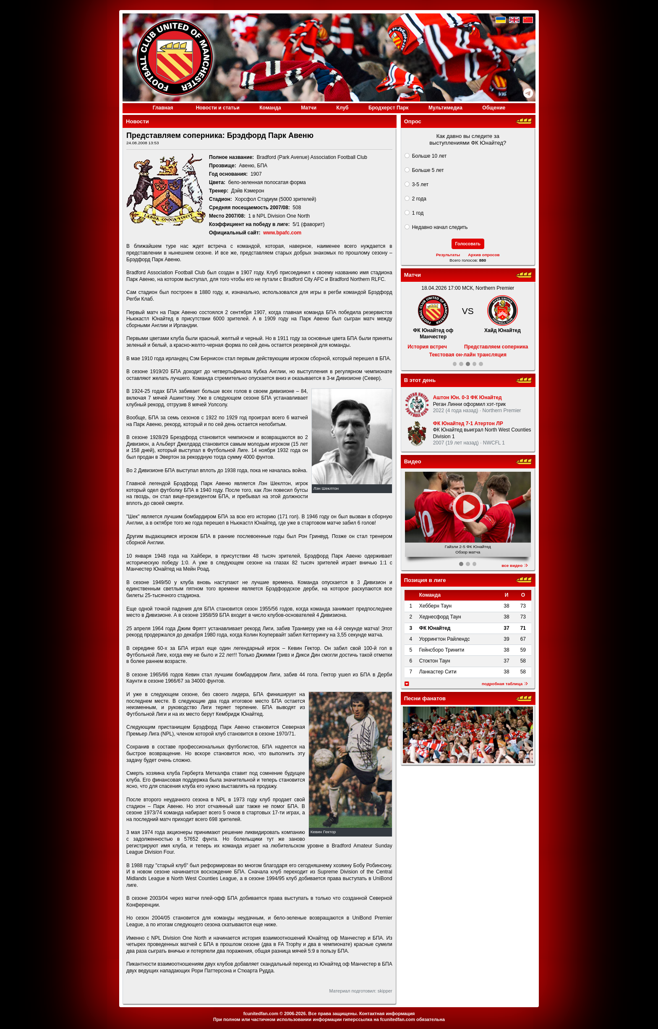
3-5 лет (420, 184)
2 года (419, 199)
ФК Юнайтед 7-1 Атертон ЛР (468, 423)
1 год (418, 213)
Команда (270, 108)
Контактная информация (387, 1013)
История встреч (427, 347)
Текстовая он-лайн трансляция (468, 355)
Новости (218, 108)
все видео (514, 565)
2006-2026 (295, 1013)
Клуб (343, 108)
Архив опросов (484, 254)
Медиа (445, 108)
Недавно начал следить (440, 227)
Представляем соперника (496, 347)
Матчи (308, 108)
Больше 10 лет (429, 156)
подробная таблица (505, 683)
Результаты (448, 254)
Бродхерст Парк (388, 108)
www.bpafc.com (282, 233)
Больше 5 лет (428, 170)
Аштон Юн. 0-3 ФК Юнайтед (467, 397)
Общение (493, 108)
